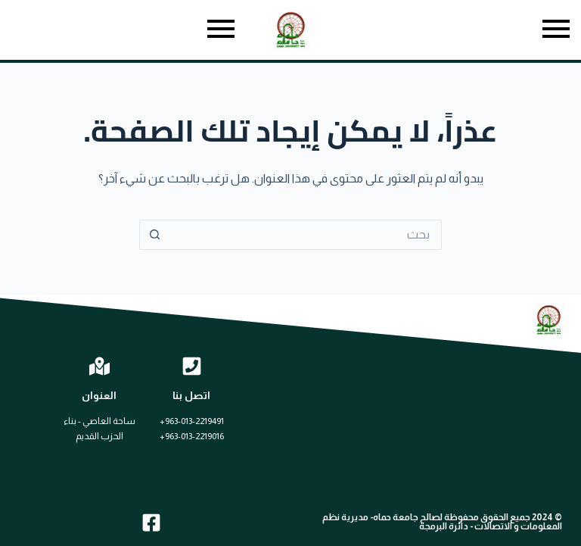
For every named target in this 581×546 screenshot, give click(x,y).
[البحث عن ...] (305, 235)
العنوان (99, 395)
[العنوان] (99, 366)
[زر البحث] (154, 235)
